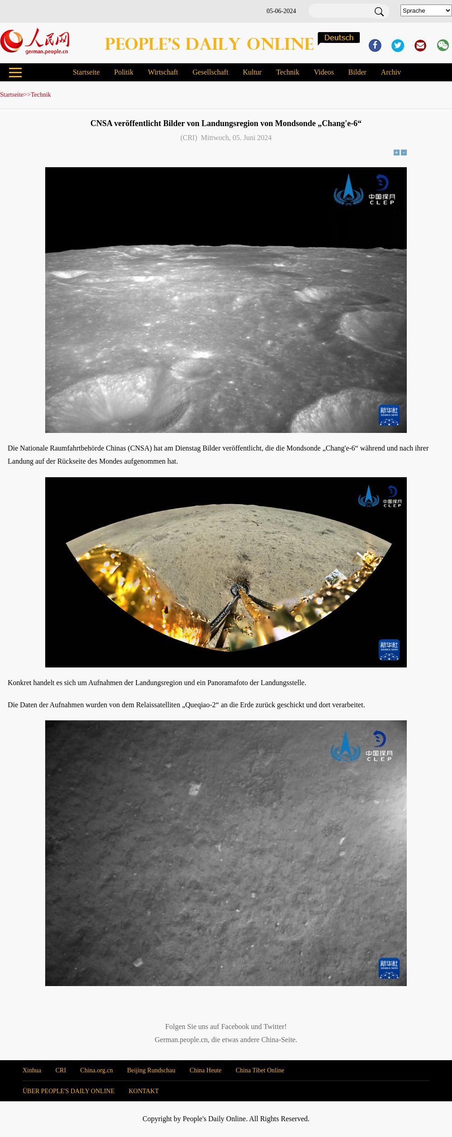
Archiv (391, 72)
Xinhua (32, 1070)
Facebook (235, 1026)
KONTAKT (144, 1091)
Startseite (86, 72)
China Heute (205, 1070)
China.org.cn (96, 1070)
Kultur (252, 72)
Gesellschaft (210, 72)
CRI (61, 1070)
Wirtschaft (163, 72)
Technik (287, 72)
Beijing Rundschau (151, 1070)
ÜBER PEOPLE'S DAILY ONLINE (68, 1091)
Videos (324, 72)
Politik (123, 72)
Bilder (357, 72)
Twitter (274, 1026)
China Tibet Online (259, 1070)
